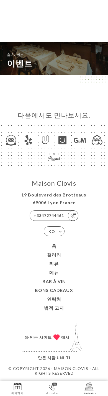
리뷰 (54, 263)
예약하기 (17, 388)
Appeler (52, 388)
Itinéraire (89, 388)
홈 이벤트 (15, 54)
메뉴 (54, 272)
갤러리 (54, 254)
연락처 (54, 299)
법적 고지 (54, 307)
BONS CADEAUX (54, 290)
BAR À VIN (54, 281)
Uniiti (63, 357)
